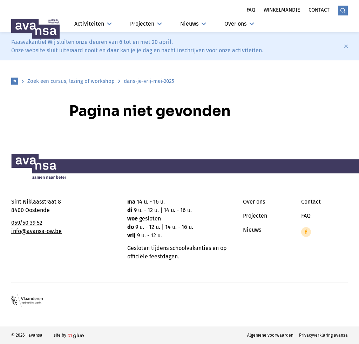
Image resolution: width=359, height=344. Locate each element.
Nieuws (193, 23)
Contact (319, 10)
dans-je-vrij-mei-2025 (149, 81)
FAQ (306, 215)
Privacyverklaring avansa (323, 335)
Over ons (239, 23)
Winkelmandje (282, 10)
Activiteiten (93, 23)
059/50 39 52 (26, 222)
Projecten (146, 23)
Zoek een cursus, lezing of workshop (71, 81)
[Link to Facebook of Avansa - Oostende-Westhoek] (306, 232)
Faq (250, 10)
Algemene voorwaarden (270, 335)
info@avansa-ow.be (36, 231)
